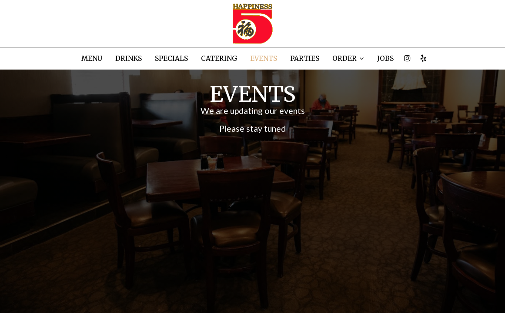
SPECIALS (171, 58)
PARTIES (304, 58)
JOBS (385, 58)
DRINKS (128, 58)
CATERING (219, 58)
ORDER (348, 58)
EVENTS (263, 58)
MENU (91, 58)
